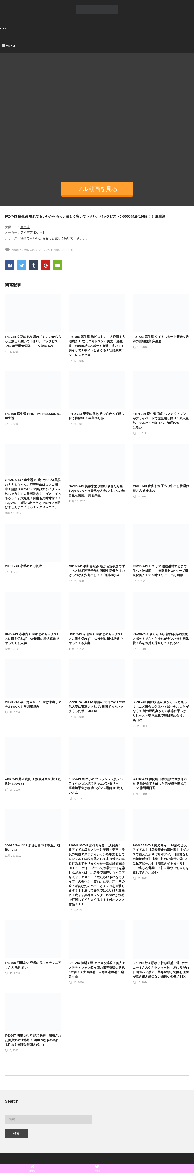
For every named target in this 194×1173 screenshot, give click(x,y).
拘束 (50, 249)
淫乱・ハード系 (63, 249)
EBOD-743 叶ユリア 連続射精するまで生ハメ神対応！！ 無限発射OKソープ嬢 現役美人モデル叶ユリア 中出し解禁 (160, 570)
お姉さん (17, 249)
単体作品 (29, 249)
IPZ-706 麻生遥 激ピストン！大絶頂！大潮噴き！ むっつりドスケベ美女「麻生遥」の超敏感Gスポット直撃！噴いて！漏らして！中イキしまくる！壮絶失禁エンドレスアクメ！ (97, 346)
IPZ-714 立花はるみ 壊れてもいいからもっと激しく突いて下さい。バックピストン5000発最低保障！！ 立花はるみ (33, 341)
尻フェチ (40, 249)
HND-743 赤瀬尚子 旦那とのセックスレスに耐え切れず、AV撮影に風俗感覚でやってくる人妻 (32, 638)
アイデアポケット (32, 232)
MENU (8, 46)
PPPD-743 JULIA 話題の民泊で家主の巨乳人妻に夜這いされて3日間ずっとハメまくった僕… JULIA (97, 706)
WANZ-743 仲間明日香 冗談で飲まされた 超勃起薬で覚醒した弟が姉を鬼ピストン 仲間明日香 (160, 783)
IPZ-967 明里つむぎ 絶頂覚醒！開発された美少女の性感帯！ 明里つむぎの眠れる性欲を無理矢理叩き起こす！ (33, 1040)
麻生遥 (25, 227)
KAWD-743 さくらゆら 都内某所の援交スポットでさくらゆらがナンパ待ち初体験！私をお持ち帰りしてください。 (161, 638)
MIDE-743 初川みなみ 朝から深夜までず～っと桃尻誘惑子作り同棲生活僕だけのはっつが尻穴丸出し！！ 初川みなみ (97, 570)
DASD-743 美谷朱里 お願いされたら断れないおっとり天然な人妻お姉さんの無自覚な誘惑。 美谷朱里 (97, 490)
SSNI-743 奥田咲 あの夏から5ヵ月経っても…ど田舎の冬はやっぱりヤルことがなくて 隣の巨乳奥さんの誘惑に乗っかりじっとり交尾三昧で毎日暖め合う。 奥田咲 (161, 711)
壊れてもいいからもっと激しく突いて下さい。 (53, 238)
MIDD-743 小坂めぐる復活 (23, 566)
